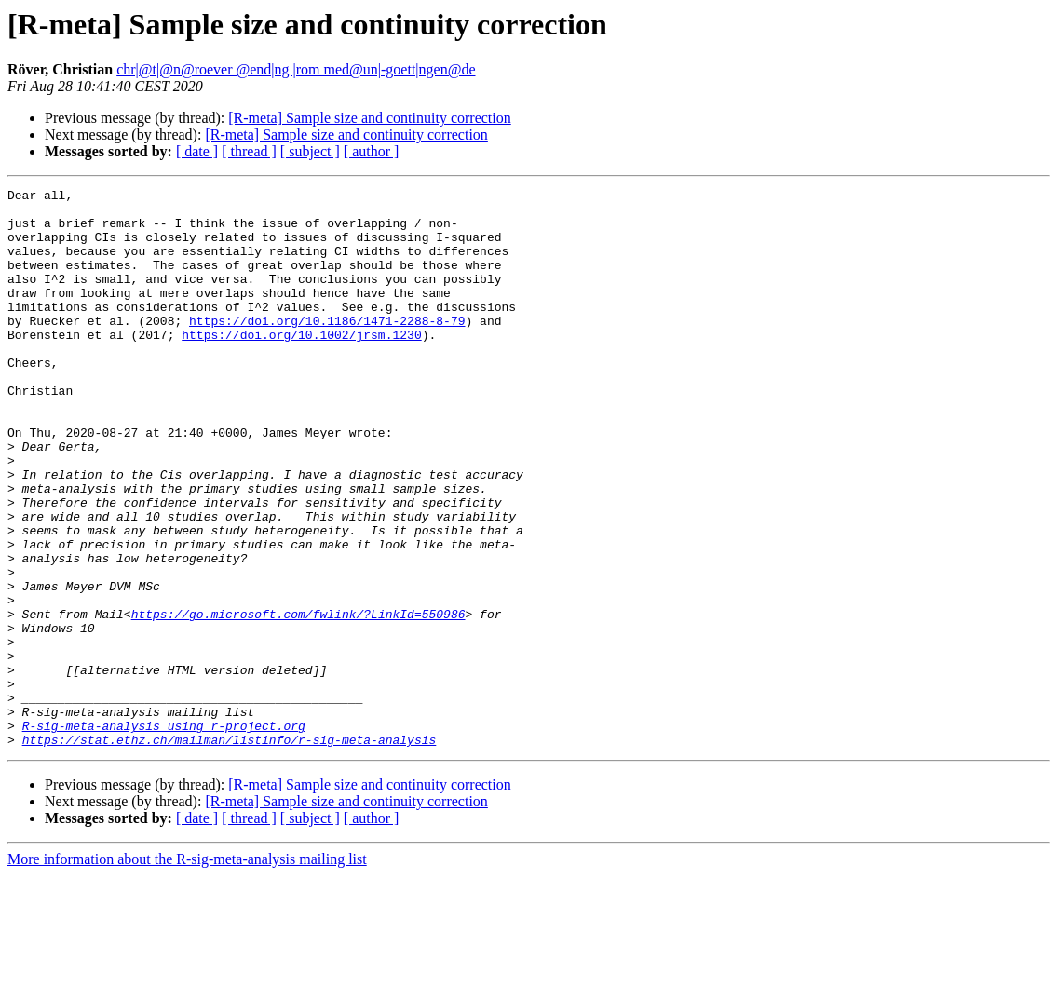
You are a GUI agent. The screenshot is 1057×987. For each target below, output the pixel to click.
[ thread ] (249, 151)
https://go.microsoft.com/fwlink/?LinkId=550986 (298, 700)
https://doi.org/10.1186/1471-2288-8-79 (327, 348)
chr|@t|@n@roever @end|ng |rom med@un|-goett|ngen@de (295, 69)
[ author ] (372, 151)
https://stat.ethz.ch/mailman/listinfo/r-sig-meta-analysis (229, 851)
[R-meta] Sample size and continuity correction (369, 118)
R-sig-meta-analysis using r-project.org (163, 834)
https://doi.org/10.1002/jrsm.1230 (301, 365)
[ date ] (197, 151)
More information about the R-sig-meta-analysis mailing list (187, 971)
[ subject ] (310, 151)
